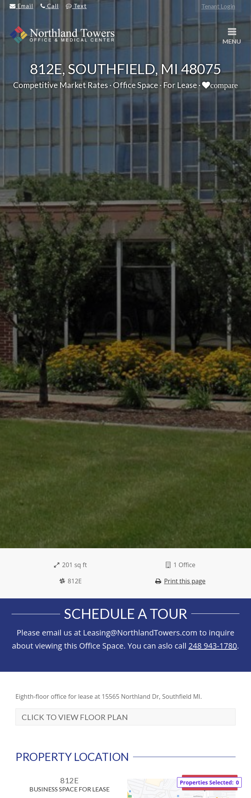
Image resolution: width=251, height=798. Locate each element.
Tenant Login (218, 6)
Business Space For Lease (69, 789)
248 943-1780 (213, 645)
